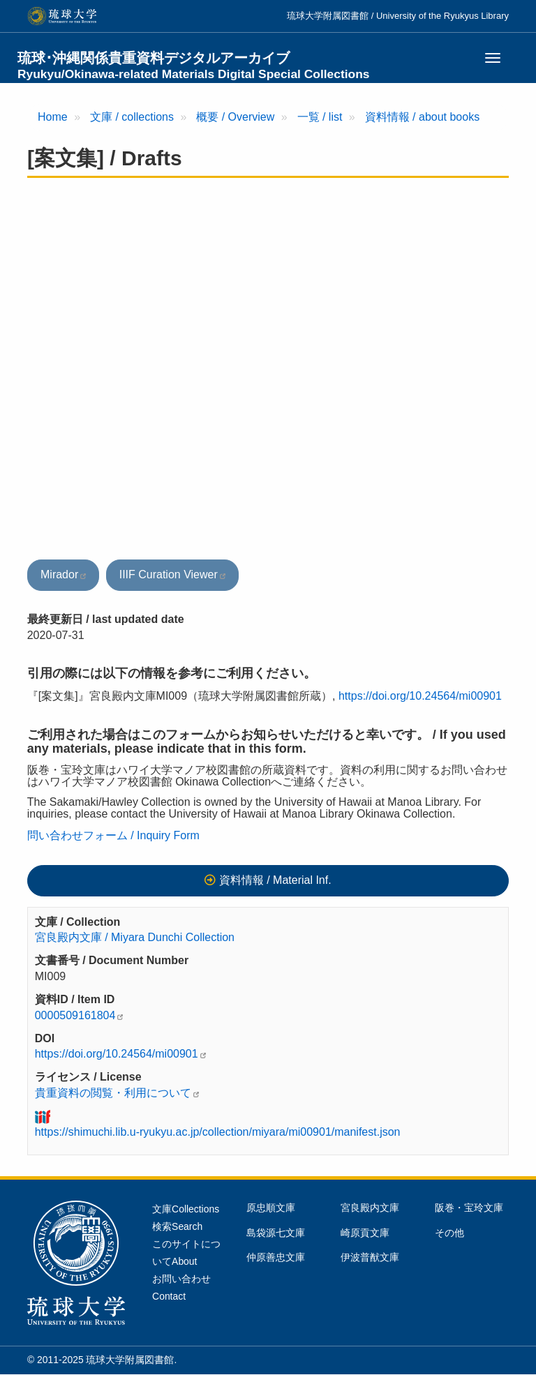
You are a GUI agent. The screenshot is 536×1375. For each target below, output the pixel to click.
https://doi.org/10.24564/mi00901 (420, 696)
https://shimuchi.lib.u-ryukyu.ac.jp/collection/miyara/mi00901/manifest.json (218, 1132)
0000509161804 (75, 1015)
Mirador (59, 574)
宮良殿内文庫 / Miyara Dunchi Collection (134, 937)
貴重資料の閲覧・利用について (113, 1093)
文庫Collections (185, 1209)
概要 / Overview (235, 117)
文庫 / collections (132, 117)
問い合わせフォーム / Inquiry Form (113, 835)
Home (53, 117)
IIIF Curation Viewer (168, 574)
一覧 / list (320, 117)
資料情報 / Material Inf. (275, 880)
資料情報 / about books (422, 117)
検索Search (177, 1226)
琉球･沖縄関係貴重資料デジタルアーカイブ (193, 65)
